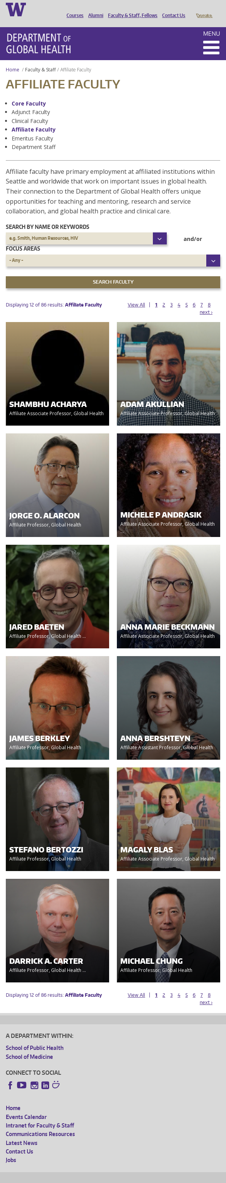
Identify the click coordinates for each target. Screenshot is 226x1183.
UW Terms (140, 1176)
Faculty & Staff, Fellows (131, 9)
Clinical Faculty (30, 110)
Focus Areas (23, 237)
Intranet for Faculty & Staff (40, 1114)
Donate (203, 9)
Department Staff (33, 136)
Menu (211, 22)
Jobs (11, 1149)
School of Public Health (34, 1037)
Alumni (93, 9)
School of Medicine (29, 1046)
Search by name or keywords (47, 216)
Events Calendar (26, 1106)
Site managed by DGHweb (186, 1176)
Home (12, 58)
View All (136, 294)
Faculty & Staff (40, 58)
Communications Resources (40, 1123)
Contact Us (171, 9)
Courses (73, 9)
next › (206, 301)
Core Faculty (29, 92)
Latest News (22, 1132)
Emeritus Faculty (32, 127)
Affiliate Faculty (34, 118)
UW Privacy (108, 1176)
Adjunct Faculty (31, 101)
